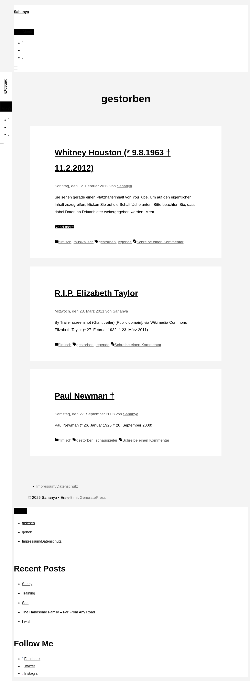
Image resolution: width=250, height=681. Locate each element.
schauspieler (107, 440)
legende (125, 242)
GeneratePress (93, 497)
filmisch (64, 242)
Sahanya (21, 12)
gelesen (28, 523)
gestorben (107, 242)
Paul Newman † (84, 395)
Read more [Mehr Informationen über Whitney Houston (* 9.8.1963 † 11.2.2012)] (64, 227)
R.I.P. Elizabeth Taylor (96, 293)
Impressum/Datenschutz (57, 486)
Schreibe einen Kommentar (160, 242)
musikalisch (84, 242)
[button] (16, 69)
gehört (27, 532)
